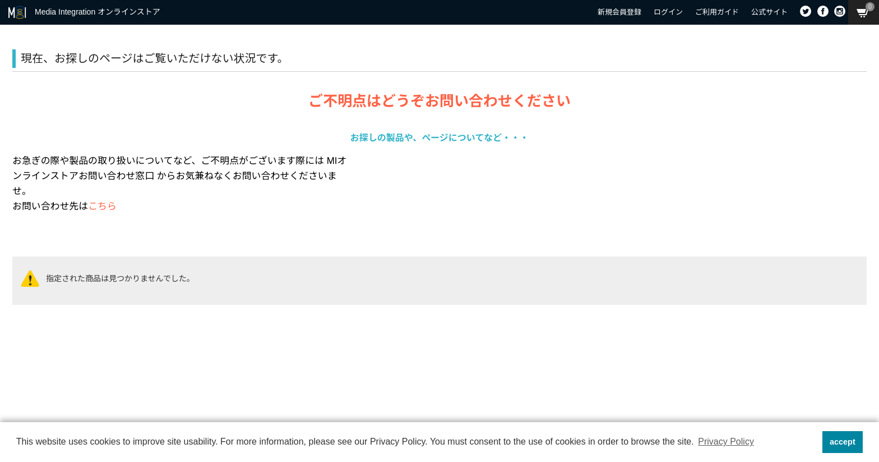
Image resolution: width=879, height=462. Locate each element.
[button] (810, 442)
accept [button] (842, 441)
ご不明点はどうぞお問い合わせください (439, 101)
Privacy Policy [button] (726, 441)
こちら (102, 206)
